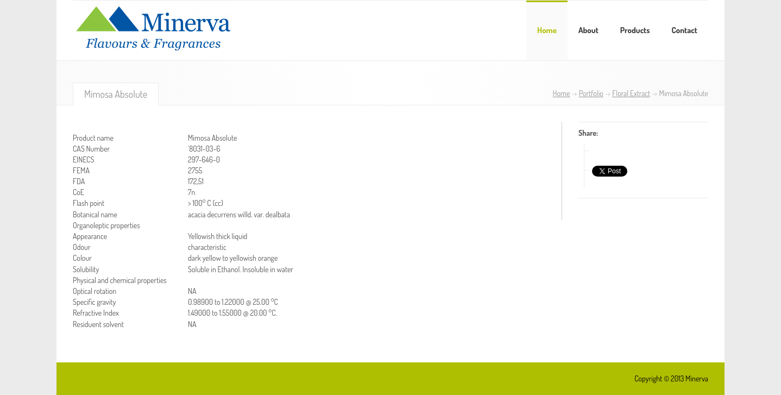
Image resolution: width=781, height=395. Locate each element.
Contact (684, 30)
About (588, 30)
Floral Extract (631, 93)
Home (547, 30)
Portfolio (591, 93)
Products (635, 30)
